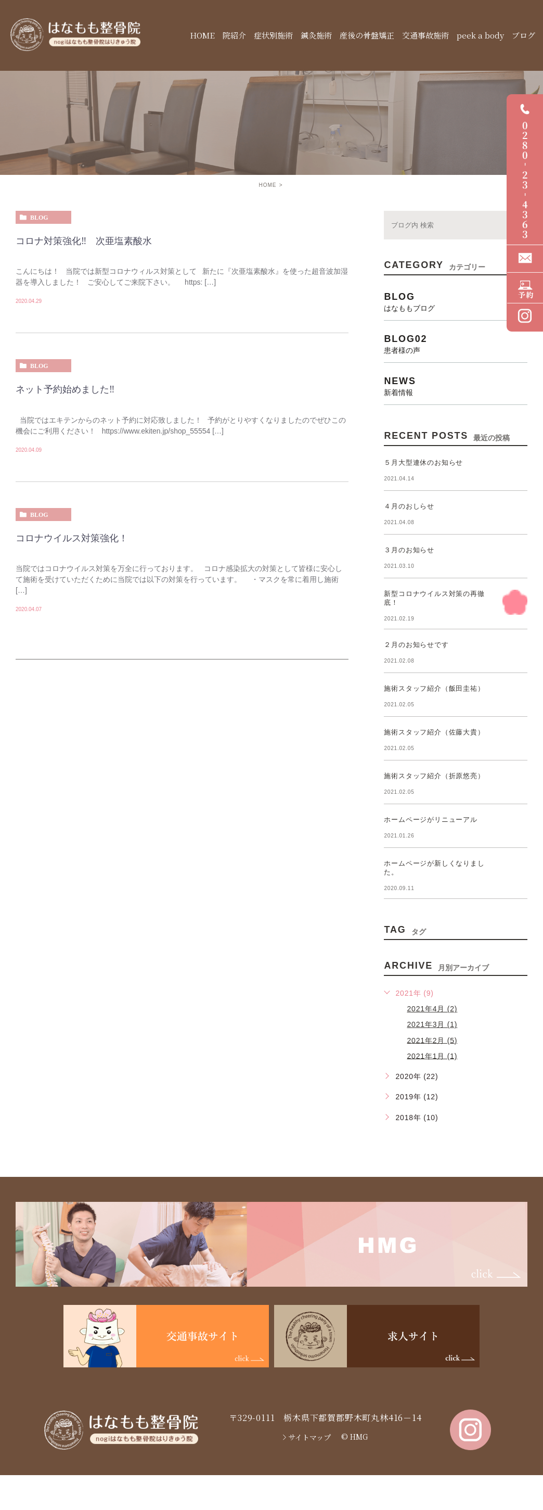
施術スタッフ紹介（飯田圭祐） (434, 688)
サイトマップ (309, 1437)
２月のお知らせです (416, 645)
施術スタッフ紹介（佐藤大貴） (434, 732)
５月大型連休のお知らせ (423, 462)
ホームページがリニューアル (430, 819)
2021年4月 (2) (432, 1009)
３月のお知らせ (409, 550)
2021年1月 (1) (432, 1055)
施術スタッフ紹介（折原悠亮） (434, 776)
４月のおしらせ (409, 506)
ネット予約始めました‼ (65, 390)
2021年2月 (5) (432, 1040)
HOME (267, 185)
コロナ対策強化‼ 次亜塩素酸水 (84, 241)
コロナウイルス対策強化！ (72, 538)
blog (39, 217)
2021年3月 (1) (432, 1024)
